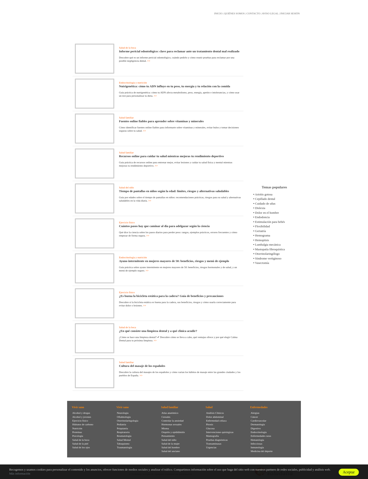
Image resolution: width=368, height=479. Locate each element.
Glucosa (210, 428)
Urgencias (211, 447)
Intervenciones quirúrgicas (220, 432)
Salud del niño (126, 187)
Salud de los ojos (81, 447)
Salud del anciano (170, 451)
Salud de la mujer (170, 443)
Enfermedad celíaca (216, 420)
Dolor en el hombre (267, 212)
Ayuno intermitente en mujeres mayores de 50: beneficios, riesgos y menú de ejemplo (174, 261)
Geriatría (260, 231)
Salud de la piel (80, 443)
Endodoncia (262, 217)
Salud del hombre (170, 447)
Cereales (165, 416)
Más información (19, 473)
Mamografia (212, 435)
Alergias (255, 412)
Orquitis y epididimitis (173, 432)
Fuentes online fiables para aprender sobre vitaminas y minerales (161, 121)
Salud (209, 407)
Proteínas (77, 432)
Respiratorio (123, 432)
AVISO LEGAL (270, 13)
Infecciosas (256, 443)
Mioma (165, 428)
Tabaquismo (123, 443)
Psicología (77, 435)
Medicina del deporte (261, 451)
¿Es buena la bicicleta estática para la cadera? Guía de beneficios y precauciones (171, 296)
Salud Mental (124, 439)
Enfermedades (259, 407)
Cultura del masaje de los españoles (142, 366)
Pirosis (209, 424)
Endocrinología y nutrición (133, 82)
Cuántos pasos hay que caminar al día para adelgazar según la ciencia (164, 226)
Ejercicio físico (127, 222)
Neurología (122, 412)
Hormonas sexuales (171, 424)
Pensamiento (168, 435)
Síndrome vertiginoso (268, 258)
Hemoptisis (262, 240)
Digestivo (256, 428)
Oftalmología (124, 416)
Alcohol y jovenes (81, 416)
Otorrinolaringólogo (267, 253)
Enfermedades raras (261, 435)
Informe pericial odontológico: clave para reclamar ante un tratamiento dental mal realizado (179, 51)
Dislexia (260, 208)
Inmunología (257, 447)
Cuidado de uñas (265, 203)
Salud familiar (126, 117)
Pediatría (121, 424)
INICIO (218, 13)
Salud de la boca (127, 47)
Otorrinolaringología (127, 420)
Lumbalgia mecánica (268, 244)
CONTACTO (253, 13)
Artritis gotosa (263, 194)
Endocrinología (259, 432)
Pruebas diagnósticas (217, 439)
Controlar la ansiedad (172, 420)
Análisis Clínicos (215, 412)
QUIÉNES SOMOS (234, 13)
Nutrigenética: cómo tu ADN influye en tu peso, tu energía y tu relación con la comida (174, 86)
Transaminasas (213, 443)
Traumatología (124, 447)
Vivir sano (78, 407)
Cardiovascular (258, 420)
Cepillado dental (265, 199)
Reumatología (124, 435)
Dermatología (258, 424)
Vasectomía (262, 263)
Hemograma (262, 235)
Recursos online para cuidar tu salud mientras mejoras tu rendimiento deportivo (171, 156)
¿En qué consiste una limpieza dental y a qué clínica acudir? (158, 331)
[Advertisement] (274, 107)
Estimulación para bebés (270, 222)
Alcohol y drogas (81, 412)
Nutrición (77, 428)
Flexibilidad (262, 226)
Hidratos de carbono (82, 424)
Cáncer (254, 416)
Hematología (257, 439)
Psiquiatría (122, 428)
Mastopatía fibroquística (270, 249)
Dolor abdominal (215, 416)
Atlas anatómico (169, 412)
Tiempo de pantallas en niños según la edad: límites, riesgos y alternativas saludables (174, 191)
